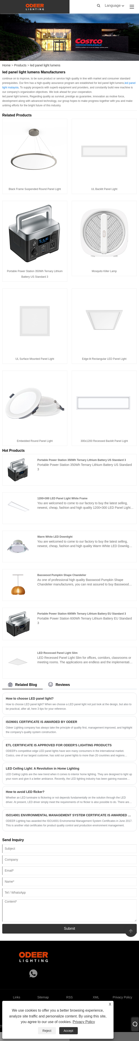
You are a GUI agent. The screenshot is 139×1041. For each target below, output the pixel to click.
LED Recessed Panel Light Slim (57, 653)
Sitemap (43, 997)
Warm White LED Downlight (55, 536)
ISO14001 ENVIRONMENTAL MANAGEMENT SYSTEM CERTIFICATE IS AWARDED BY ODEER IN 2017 (69, 815)
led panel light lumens (45, 65)
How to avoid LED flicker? (25, 792)
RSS (69, 997)
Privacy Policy (84, 1022)
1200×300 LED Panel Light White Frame (62, 498)
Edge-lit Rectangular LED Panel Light (104, 358)
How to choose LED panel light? (30, 698)
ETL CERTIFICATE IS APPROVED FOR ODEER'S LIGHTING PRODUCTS (59, 745)
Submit (69, 928)
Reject (46, 1030)
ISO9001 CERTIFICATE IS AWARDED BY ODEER (41, 722)
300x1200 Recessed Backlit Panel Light (104, 441)
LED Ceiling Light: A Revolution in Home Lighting (42, 768)
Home (6, 65)
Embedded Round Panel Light (35, 441)
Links (16, 997)
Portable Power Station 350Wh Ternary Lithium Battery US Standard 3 (81, 460)
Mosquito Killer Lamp (104, 271)
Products (20, 65)
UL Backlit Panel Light (104, 189)
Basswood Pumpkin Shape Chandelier (61, 575)
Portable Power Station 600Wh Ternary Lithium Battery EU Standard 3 (81, 613)
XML (96, 997)
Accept (68, 1030)
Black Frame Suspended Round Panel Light (35, 189)
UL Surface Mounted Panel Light (34, 358)
